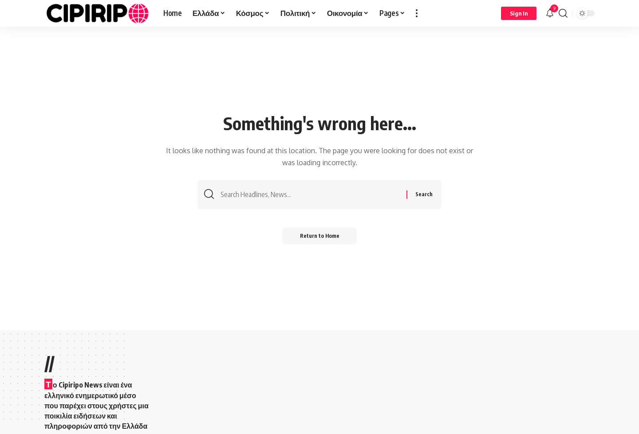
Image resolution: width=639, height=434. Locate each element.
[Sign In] (518, 13)
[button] (416, 13)
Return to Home (319, 235)
